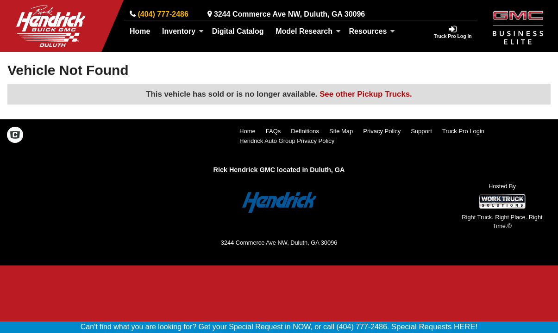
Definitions (305, 131)
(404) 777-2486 (163, 14)
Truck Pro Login (463, 131)
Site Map (341, 131)
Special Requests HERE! (434, 326)
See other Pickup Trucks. (366, 94)
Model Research (308, 31)
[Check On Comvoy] (15, 136)
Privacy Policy (382, 131)
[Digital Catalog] (238, 31)
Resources (372, 31)
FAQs (273, 131)
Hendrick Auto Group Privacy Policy (286, 140)
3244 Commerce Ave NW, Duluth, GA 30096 (289, 14)
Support (421, 131)
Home (140, 31)
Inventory (183, 31)
